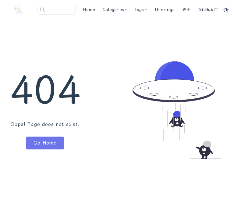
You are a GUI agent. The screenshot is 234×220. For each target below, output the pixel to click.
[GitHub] (208, 9)
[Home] (89, 9)
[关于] (186, 9)
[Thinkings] (164, 9)
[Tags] (140, 9)
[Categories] (114, 9)
